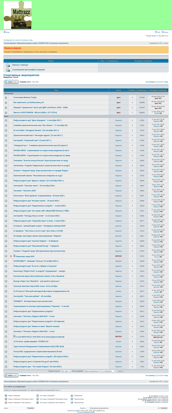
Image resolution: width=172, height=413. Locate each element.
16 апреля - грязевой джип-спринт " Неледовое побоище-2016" (40, 226)
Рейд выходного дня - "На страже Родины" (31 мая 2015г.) (38, 367)
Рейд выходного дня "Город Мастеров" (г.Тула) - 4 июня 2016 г (40, 221)
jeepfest (118, 291)
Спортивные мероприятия (59, 43)
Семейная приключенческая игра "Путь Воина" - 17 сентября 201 (41, 125)
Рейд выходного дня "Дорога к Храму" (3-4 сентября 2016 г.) (39, 181)
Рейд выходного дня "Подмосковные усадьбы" (33, 311)
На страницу (150, 82)
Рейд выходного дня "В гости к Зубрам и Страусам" (35, 266)
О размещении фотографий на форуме (28, 70)
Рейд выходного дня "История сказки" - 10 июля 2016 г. (37, 201)
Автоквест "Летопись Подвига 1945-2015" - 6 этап (34, 316)
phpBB (77, 410)
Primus (156, 257)
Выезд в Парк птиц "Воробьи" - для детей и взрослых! (36, 281)
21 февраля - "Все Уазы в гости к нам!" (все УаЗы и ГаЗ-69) (38, 231)
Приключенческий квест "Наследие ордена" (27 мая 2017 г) (38, 135)
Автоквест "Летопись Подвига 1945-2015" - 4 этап (34, 331)
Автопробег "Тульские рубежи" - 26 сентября (32, 296)
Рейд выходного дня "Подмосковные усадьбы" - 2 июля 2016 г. (40, 206)
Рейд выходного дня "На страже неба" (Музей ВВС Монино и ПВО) (41, 211)
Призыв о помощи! (20, 65)
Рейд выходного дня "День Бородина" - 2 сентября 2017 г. (38, 120)
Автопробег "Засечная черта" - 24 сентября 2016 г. (34, 186)
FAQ (157, 32)
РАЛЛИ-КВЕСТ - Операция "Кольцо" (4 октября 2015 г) (36, 261)
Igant (118, 97)
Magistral (118, 120)
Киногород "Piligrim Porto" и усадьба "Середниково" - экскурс (39, 271)
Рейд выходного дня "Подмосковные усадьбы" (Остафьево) (39, 321)
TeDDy (156, 113)
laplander (118, 226)
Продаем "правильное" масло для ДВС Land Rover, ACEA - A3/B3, (41, 107)
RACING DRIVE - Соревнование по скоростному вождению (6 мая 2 (41, 150)
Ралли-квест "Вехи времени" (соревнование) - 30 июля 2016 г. (39, 196)
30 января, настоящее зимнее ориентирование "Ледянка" (37, 236)
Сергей (15, 77)
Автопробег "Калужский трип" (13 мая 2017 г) (32, 140)
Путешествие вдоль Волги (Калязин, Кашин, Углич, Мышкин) (39, 276)
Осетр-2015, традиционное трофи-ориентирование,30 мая (38, 352)
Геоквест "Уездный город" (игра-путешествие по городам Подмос (41, 171)
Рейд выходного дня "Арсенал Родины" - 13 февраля (36, 241)
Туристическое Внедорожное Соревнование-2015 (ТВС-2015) (39, 347)
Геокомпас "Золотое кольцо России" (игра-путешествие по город (41, 161)
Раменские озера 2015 (25, 256)
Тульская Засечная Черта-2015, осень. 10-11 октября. (36, 286)
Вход (6, 32)
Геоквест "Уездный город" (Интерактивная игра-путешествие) (39, 251)
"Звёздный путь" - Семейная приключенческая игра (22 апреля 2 (41, 145)
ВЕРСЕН (118, 256)
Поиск (165, 32)
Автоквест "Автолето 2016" (25, 191)
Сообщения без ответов (11, 40)
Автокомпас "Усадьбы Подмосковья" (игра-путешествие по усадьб (42, 166)
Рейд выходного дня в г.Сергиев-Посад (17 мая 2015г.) (36, 362)
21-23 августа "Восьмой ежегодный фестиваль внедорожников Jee (42, 291)
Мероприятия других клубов (27, 43)
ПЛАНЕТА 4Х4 (44, 43)
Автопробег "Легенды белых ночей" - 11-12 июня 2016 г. (37, 216)
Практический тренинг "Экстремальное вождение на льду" (38, 176)
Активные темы (27, 40)
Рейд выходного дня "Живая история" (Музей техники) (36, 326)
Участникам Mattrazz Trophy (25, 97)
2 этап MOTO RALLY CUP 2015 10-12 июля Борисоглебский (40, 337)
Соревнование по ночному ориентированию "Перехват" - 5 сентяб (41, 306)
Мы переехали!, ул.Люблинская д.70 (29, 102)
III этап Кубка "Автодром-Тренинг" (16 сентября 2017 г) (36, 130)
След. (166, 82)
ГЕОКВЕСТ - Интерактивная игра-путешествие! (33, 301)
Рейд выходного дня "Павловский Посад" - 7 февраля (36, 246)
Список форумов (10, 43)
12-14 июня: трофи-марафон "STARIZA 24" (31, 341)
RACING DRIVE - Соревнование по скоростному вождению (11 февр (42, 156)
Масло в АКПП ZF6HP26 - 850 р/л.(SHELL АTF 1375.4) (35, 113)
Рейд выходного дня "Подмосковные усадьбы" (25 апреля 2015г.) (41, 357)
